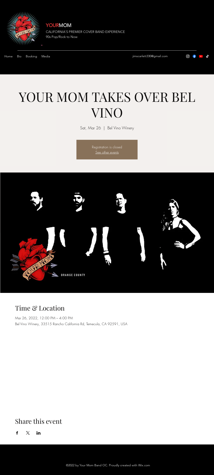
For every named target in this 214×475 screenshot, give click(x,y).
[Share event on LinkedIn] (38, 433)
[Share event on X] (28, 433)
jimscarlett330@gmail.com (150, 56)
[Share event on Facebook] (17, 433)
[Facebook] (194, 56)
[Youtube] (201, 56)
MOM (65, 25)
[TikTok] (207, 56)
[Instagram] (188, 56)
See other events (107, 152)
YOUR (52, 25)
